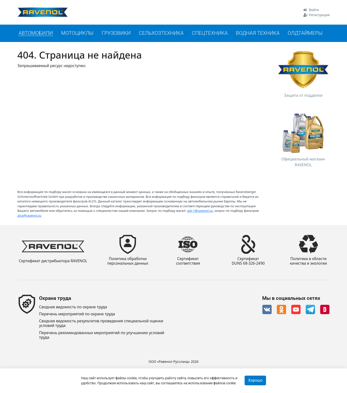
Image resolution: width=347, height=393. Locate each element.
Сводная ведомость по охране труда (73, 307)
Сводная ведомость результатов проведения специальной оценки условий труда (101, 323)
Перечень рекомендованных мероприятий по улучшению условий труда (101, 335)
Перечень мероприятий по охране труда (77, 314)
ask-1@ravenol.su (200, 210)
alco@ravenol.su (29, 215)
